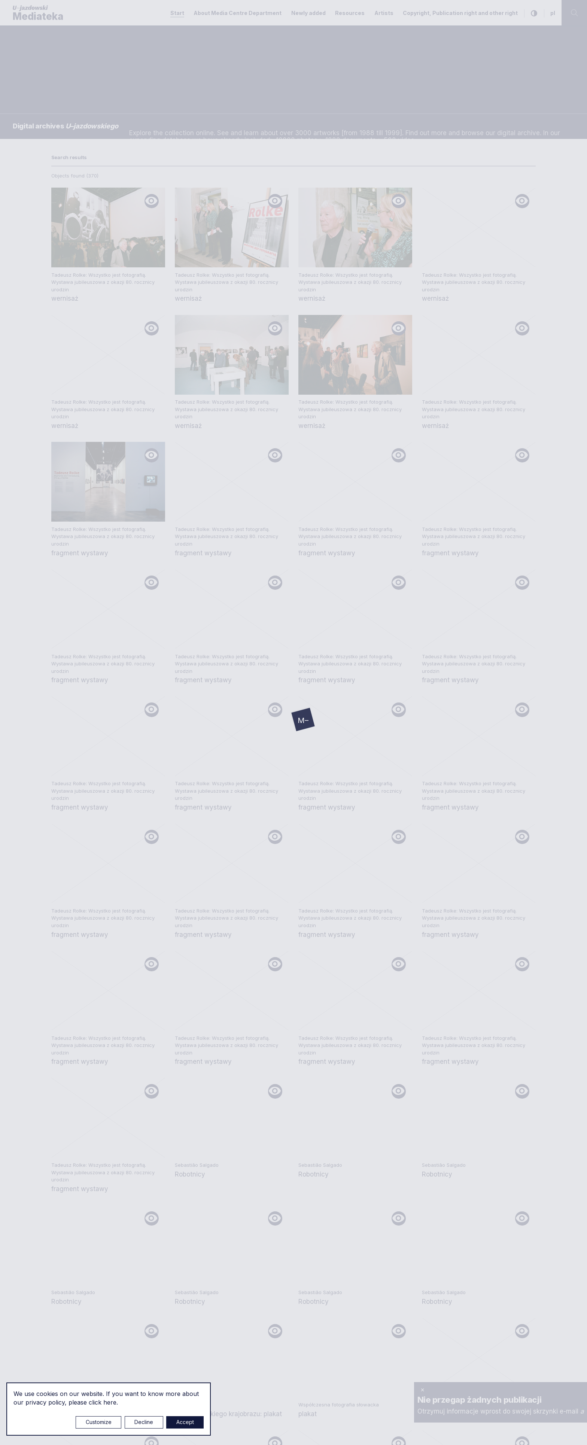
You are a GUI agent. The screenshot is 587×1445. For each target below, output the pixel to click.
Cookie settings (268, 1431)
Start (177, 13)
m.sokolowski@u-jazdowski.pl (95, 1245)
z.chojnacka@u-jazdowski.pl (258, 1261)
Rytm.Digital (520, 1431)
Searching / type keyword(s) (49, 62)
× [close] (422, 1389)
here (109, 1402)
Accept (185, 1422)
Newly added (308, 13)
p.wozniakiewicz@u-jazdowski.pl (100, 1219)
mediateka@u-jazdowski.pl (91, 1167)
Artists (383, 13)
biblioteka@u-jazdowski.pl (255, 1210)
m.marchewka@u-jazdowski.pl (261, 1151)
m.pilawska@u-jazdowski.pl (257, 1235)
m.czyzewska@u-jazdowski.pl (96, 1307)
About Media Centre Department (238, 13)
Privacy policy (416, 1122)
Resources (350, 13)
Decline (143, 1422)
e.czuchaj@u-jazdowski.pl (90, 1151)
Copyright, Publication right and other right (460, 13)
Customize (99, 1422)
